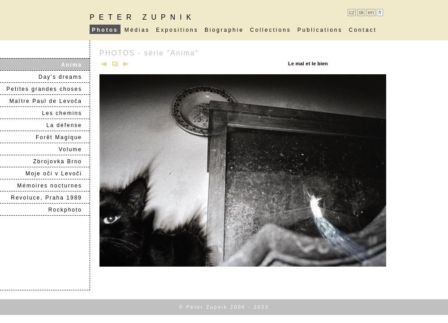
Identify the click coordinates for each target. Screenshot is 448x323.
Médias (137, 30)
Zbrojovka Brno (61, 161)
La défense (68, 125)
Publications (320, 30)
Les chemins (65, 113)
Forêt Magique (62, 137)
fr (380, 12)
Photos (105, 30)
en (371, 12)
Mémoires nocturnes (53, 186)
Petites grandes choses (47, 89)
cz (351, 12)
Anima (75, 65)
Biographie (224, 30)
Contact (363, 30)
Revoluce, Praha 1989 (50, 198)
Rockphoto (68, 210)
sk (361, 12)
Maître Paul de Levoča (49, 101)
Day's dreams (64, 77)
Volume (74, 149)
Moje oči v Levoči (57, 173)
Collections (270, 30)
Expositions (177, 30)
